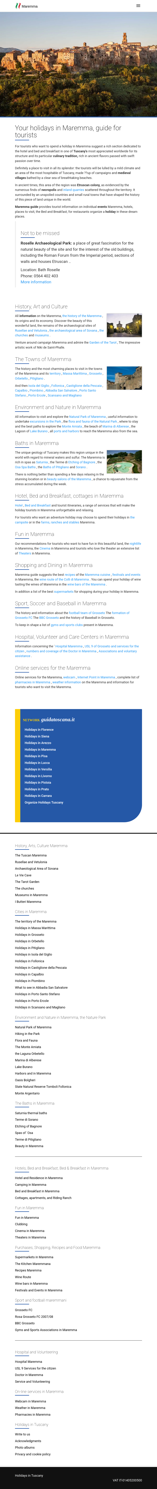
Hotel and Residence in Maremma (39, 1178)
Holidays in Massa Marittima (35, 928)
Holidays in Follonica (29, 961)
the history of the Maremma (82, 316)
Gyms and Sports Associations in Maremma (46, 1330)
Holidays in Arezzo (38, 743)
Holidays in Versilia (38, 769)
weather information (66, 682)
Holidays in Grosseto (29, 934)
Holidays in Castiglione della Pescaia (41, 967)
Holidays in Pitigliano (30, 948)
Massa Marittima (75, 373)
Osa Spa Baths (25, 467)
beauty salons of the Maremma (69, 479)
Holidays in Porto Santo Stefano (37, 994)
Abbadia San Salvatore (61, 390)
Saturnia (42, 462)
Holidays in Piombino (30, 981)
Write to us (22, 1434)
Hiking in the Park (27, 1034)
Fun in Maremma (27, 1217)
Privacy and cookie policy (33, 1454)
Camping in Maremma (30, 1184)
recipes (70, 574)
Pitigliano (36, 378)
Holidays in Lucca (37, 763)
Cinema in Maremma (29, 1231)
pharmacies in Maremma (32, 682)
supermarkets (63, 591)
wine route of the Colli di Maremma (64, 579)
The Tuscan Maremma (31, 855)
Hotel (19, 505)
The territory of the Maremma (35, 921)
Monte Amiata (72, 426)
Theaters (25, 553)
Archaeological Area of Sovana (36, 868)
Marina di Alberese (115, 426)
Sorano (81, 467)
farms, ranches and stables (60, 522)
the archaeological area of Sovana (73, 330)
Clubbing (21, 1224)
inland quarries (73, 190)
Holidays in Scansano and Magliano (40, 1007)
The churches (24, 888)
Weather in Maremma (30, 1408)
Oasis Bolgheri (25, 1080)
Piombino (36, 390)
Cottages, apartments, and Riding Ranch (43, 1198)
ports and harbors (66, 431)
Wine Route (23, 1277)
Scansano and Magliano (65, 395)
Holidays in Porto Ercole (32, 1001)
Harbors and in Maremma (33, 1073)
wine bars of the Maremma (86, 584)
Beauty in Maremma (29, 1146)
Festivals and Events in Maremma (38, 1290)
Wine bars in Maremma (31, 1283)
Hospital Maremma (69, 646)
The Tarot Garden (27, 882)
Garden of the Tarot (103, 342)
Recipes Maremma (28, 1270)
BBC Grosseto (49, 618)
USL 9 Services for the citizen (35, 1368)
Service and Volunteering (32, 1381)
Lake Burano (39, 431)
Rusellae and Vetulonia (31, 330)
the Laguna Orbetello (29, 1053)
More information (36, 282)
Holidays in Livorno (38, 776)
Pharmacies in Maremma (32, 1414)
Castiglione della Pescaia (84, 385)
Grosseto (95, 373)
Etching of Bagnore (81, 462)
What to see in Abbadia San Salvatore (41, 987)
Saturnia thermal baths (31, 1113)
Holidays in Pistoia (38, 782)
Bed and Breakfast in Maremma (37, 1191)
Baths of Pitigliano (56, 467)
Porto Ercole (37, 395)
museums (42, 335)
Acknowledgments (28, 1441)
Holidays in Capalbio (29, 974)
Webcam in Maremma (30, 1401)
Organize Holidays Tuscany (44, 802)
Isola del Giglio (38, 385)
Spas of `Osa (24, 1133)
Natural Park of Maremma (87, 417)
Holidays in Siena (37, 736)
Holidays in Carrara (38, 796)
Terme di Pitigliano (28, 1139)
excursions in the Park (45, 421)
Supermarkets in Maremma (34, 1257)
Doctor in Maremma (29, 1375)
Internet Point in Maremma (96, 677)
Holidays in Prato (37, 789)
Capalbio (21, 390)
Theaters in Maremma (30, 1237)
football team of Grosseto (87, 613)
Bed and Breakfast (38, 505)
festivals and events (126, 574)
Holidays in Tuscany (29, 1475)
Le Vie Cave (23, 875)
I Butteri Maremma (28, 902)
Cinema (45, 548)
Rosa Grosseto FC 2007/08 (34, 1317)
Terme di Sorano (26, 1119)
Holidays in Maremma (40, 749)
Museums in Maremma (31, 895)
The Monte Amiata (28, 1047)
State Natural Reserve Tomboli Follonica (43, 1086)
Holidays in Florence (39, 729)
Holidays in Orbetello (29, 941)
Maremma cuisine (97, 574)
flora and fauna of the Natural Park (92, 421)
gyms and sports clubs (67, 625)
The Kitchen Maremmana (33, 1264)
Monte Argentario (27, 1093)
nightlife (135, 543)
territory (55, 373)
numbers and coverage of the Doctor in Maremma (61, 651)
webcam (69, 677)
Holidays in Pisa (36, 756)
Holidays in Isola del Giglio (33, 954)
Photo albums (25, 1447)
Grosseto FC (23, 1310)
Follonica (57, 385)
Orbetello (21, 378)
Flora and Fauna (26, 1040)
